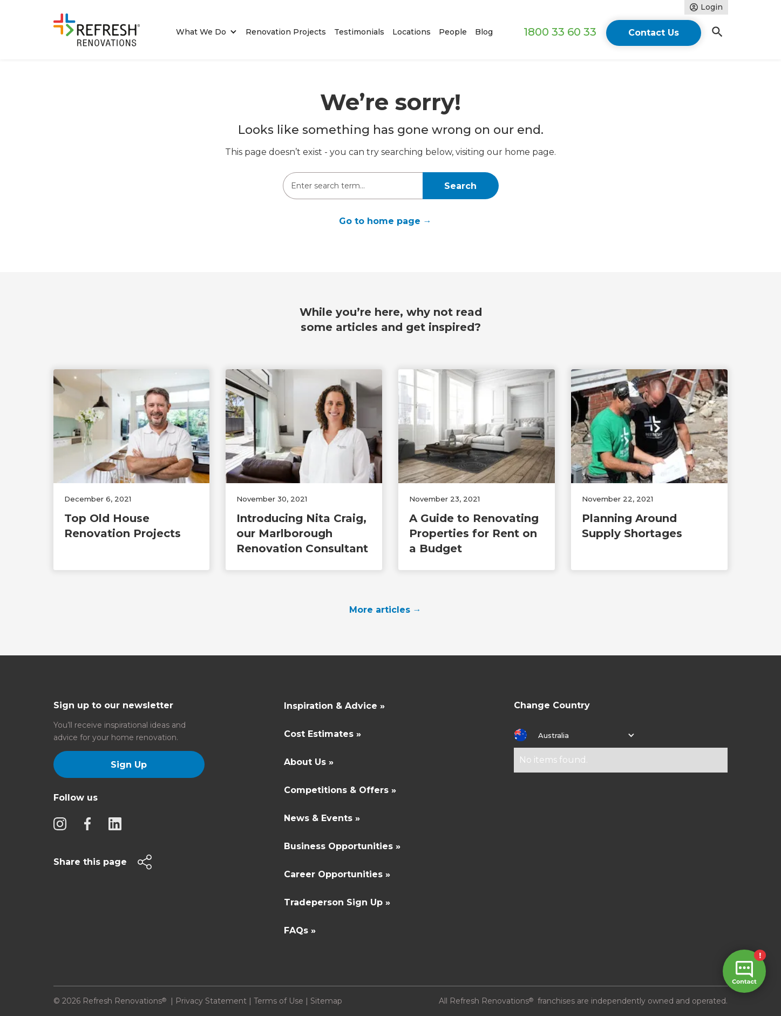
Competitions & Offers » (340, 790)
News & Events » (322, 818)
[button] (204, 32)
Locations (411, 32)
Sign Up (129, 765)
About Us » (309, 762)
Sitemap (326, 1001)
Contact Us (653, 33)
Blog (484, 32)
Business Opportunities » (342, 846)
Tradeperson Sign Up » (337, 902)
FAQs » (300, 930)
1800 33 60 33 (560, 31)
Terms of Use (278, 1001)
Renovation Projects (286, 32)
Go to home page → (385, 221)
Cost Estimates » (322, 734)
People (453, 32)
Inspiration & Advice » (334, 706)
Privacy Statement (211, 1001)
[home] (101, 32)
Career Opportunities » (337, 874)
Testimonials (359, 32)
